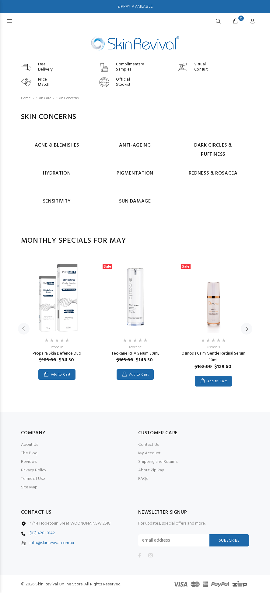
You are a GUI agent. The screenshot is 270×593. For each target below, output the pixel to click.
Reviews (29, 461)
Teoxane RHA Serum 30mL (135, 353)
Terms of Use (33, 478)
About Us (29, 444)
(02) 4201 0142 (42, 533)
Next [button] (246, 329)
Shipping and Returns (157, 461)
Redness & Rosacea (213, 173)
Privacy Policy (33, 470)
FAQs (143, 478)
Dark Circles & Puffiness (213, 149)
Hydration (57, 173)
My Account (149, 453)
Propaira (57, 347)
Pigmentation (135, 173)
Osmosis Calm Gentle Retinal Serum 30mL (213, 357)
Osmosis (213, 347)
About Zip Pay (151, 470)
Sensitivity (57, 201)
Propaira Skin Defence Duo (57, 353)
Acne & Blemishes (57, 145)
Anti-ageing (135, 145)
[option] (57, 314)
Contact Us (148, 444)
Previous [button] (24, 329)
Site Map (29, 487)
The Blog (29, 453)
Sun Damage (135, 201)
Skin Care (43, 98)
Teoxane (135, 347)
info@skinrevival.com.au (52, 543)
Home (25, 98)
